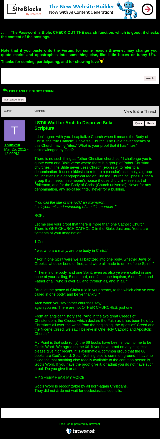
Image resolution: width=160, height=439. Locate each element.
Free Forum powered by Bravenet (80, 423)
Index (31, 72)
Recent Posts (11, 77)
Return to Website (14, 72)
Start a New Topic (14, 99)
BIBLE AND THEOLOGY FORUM (28, 91)
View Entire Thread (140, 111)
